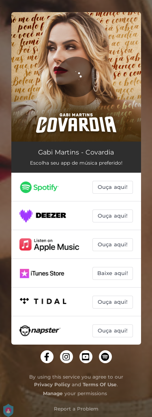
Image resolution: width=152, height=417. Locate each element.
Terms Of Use (100, 384)
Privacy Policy (52, 384)
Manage (53, 393)
